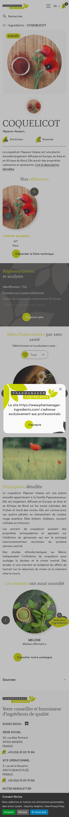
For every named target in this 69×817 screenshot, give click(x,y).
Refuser (23, 812)
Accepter (9, 812)
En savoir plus (39, 812)
